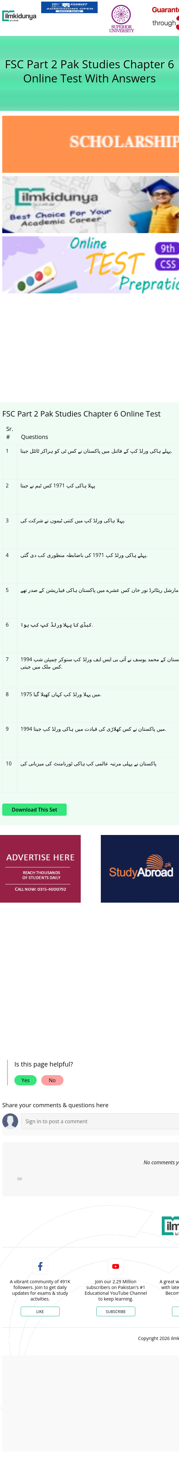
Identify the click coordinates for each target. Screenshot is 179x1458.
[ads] (40, 869)
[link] (69, 7)
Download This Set (34, 809)
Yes (25, 1080)
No (52, 1080)
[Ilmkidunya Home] (19, 16)
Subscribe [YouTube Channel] (116, 1311)
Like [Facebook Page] (40, 1311)
